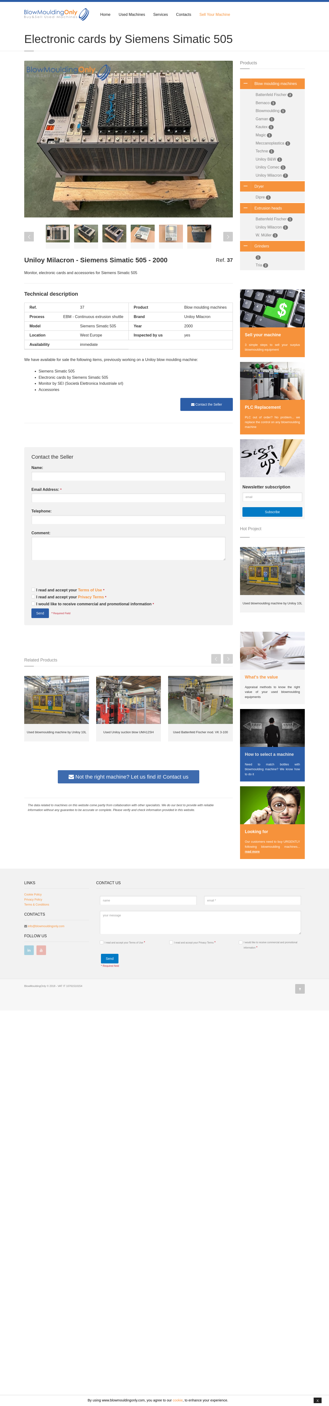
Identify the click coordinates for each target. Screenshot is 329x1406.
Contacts (183, 14)
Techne (265, 164)
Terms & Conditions (36, 1300)
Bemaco (266, 116)
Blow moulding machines (268, 97)
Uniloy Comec (271, 181)
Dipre (263, 211)
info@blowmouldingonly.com (46, 1321)
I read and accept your (70, 603)
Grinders (254, 259)
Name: (37, 481)
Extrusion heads (261, 221)
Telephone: (41, 525)
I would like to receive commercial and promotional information (95, 617)
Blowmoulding (271, 124)
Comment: (40, 546)
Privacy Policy (33, 1295)
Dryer (252, 200)
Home (105, 14)
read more (252, 865)
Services (160, 14)
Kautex (265, 140)
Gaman (265, 132)
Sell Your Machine (214, 14)
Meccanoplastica (273, 157)
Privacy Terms (91, 610)
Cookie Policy (33, 1290)
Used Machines (132, 14)
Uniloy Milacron (272, 189)
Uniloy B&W (269, 173)
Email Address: (46, 503)
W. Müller (267, 248)
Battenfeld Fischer (274, 108)
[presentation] (67, 588)
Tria (262, 278)
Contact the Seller (206, 418)
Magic (264, 148)
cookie (178, 1400)
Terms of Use (90, 603)
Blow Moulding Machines (51, 31)
